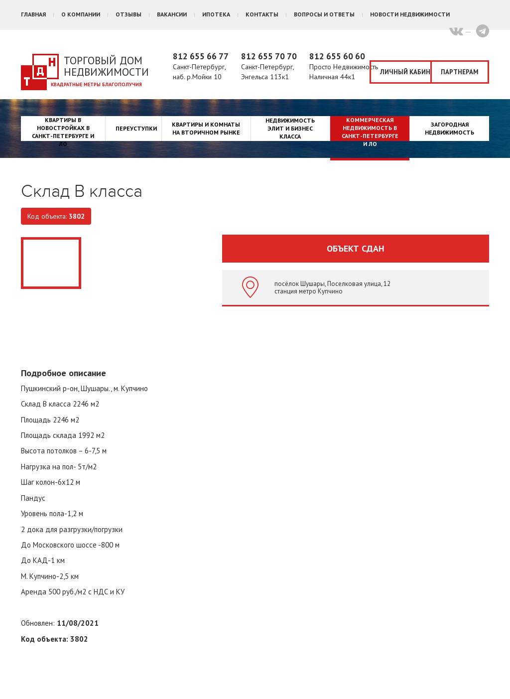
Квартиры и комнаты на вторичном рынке (206, 128)
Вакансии (172, 14)
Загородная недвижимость (449, 128)
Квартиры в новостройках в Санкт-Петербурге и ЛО (63, 131)
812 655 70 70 (269, 56)
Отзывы (128, 14)
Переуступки (136, 128)
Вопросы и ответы (324, 14)
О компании (80, 14)
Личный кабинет (406, 72)
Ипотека (216, 14)
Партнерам (460, 72)
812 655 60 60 (337, 56)
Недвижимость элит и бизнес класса (290, 128)
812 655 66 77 (201, 56)
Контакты (262, 14)
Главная (33, 14)
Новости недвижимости (410, 14)
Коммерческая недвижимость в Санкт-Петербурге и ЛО (370, 131)
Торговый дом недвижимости (106, 66)
